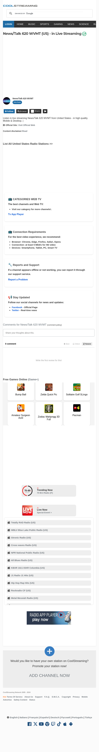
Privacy (76, 697)
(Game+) (33, 379)
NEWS (71, 24)
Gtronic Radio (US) (20, 537)
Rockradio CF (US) (20, 590)
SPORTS (44, 24)
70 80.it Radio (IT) (45, 493)
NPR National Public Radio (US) (27, 552)
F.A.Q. (47, 697)
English (14, 717)
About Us (28, 697)
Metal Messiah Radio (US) (24, 598)
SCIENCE (84, 24)
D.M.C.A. (56, 697)
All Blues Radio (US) (21, 560)
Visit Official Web (26, 125)
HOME (20, 24)
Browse (23, 111)
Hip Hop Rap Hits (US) (22, 583)
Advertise (7, 700)
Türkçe (88, 717)
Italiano (23, 717)
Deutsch (55, 717)
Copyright (66, 697)
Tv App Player (16, 214)
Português (77, 717)
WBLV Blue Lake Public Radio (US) (29, 530)
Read (24, 131)
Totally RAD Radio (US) (22, 522)
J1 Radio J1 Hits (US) (21, 575)
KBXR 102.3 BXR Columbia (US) (27, 568)
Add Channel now (49, 675)
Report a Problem (18, 279)
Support (38, 697)
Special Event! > (44, 512)
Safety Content (20, 700)
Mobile (85, 697)
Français (33, 717)
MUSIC (31, 24)
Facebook (17, 307)
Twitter (15, 310)
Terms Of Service (14, 697)
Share (35, 111)
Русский (65, 717)
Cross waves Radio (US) (23, 545)
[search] (49, 13)
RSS (4, 697)
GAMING (58, 24)
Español (44, 717)
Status (32, 700)
